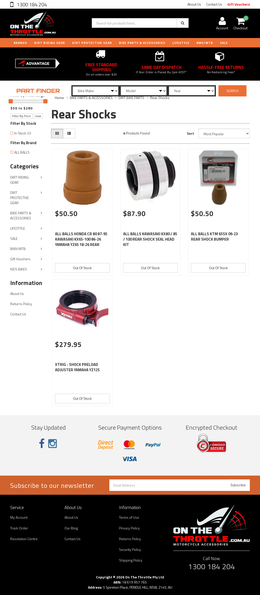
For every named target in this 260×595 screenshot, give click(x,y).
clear (38, 116)
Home (59, 97)
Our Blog (71, 528)
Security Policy (130, 549)
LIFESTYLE (180, 42)
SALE (14, 238)
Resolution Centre (24, 538)
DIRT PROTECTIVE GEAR (92, 42)
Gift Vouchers (238, 4)
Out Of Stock (82, 267)
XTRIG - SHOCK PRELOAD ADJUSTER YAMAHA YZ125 (77, 367)
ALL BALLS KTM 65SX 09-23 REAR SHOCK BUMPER (214, 236)
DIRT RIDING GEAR (49, 42)
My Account (19, 517)
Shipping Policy (130, 560)
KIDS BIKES (18, 269)
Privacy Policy (129, 528)
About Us (194, 4)
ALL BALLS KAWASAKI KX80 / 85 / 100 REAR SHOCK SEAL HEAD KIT (150, 239)
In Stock (22, 133)
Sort (190, 133)
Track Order (19, 528)
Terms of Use (129, 517)
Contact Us (214, 4)
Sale (224, 42)
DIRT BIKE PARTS (131, 97)
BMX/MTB (205, 42)
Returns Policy (21, 303)
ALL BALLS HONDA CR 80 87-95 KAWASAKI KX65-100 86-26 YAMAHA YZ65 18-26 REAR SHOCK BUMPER (81, 242)
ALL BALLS (22, 152)
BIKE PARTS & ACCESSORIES (142, 42)
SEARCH (232, 90)
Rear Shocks (160, 97)
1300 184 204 (31, 4)
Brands (20, 42)
